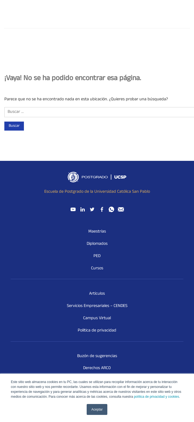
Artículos (97, 293)
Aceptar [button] (96, 409)
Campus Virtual (97, 318)
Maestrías (97, 231)
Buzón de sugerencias (97, 356)
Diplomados (97, 244)
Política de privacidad (97, 330)
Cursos (97, 268)
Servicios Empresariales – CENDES (97, 306)
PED (97, 256)
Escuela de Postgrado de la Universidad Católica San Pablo (97, 192)
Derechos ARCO (97, 368)
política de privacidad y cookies (156, 397)
